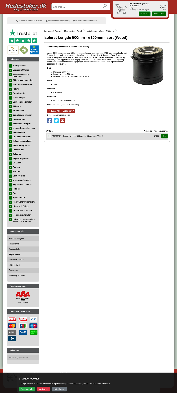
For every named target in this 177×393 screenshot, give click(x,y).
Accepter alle (27, 389)
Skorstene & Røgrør (52, 31)
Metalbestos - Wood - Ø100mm (100, 31)
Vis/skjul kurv (159, 14)
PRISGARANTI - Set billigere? (61, 111)
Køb (164, 136)
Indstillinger (59, 389)
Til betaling (144, 14)
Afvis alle (43, 389)
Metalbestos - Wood (73, 31)
